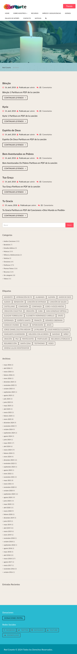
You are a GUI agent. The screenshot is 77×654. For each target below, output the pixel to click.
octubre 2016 (8, 572)
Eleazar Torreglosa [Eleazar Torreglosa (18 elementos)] (13, 316)
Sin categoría (8, 275)
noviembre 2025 (9, 385)
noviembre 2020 (9, 487)
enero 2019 (7, 535)
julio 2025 (7, 399)
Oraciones (7, 262)
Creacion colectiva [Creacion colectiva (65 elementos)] (13, 311)
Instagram (37, 630)
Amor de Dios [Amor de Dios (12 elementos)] (65, 297)
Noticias (38, 18)
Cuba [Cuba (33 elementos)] (40, 311)
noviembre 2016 (9, 569)
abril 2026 (7, 368)
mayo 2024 (7, 443)
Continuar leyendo (15, 98)
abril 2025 (7, 409)
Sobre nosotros (20, 13)
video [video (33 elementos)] (51, 343)
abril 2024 (7, 446)
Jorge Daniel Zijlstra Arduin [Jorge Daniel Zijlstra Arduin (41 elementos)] (17, 329)
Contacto (27, 18)
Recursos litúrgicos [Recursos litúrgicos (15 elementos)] (60, 339)
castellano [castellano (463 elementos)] (9, 306)
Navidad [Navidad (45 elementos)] (56, 334)
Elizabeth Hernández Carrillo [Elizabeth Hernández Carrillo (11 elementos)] (40, 316)
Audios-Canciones (10, 241)
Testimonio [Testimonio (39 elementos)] (39, 343)
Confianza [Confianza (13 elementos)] (37, 306)
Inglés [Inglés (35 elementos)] (25, 325)
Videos (6, 279)
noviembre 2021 (9, 477)
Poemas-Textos (9, 268)
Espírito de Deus (11, 130)
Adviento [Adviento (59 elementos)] (8, 297)
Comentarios (47, 87)
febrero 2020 (8, 514)
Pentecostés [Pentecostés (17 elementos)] (28, 339)
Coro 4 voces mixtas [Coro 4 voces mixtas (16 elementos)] (54, 306)
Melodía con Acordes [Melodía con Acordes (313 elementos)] (38, 334)
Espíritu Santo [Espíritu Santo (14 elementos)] (24, 320)
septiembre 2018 (9, 545)
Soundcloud (11, 635)
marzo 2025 (8, 412)
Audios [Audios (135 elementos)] (7, 302)
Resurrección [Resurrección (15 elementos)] (10, 343)
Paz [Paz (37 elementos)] (17, 339)
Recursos (34, 13)
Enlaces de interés (12, 18)
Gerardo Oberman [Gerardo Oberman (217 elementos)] (53, 320)
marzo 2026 (8, 371)
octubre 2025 (8, 388)
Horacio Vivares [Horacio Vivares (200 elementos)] (11, 325)
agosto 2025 (8, 395)
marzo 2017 (8, 565)
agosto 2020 (8, 497)
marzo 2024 (8, 450)
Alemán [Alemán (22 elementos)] (51, 297)
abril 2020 (7, 507)
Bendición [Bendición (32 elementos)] (18, 302)
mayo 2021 (7, 480)
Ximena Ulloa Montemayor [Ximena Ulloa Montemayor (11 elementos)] (16, 348)
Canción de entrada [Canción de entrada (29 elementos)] (36, 302)
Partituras (7, 265)
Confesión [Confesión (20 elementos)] (23, 306)
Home (7, 13)
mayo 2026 (7, 365)
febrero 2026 (8, 375)
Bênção (6, 83)
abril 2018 (7, 555)
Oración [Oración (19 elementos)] (8, 339)
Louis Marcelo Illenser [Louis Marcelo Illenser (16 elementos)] (58, 329)
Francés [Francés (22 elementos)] (38, 320)
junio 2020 (7, 501)
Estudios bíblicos (9, 248)
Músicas (6, 251)
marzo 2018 (8, 558)
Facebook (9, 630)
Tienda (69, 6)
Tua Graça (7, 177)
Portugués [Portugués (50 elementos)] (42, 339)
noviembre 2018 (9, 538)
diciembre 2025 (9, 382)
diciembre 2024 (9, 422)
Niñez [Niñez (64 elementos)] (66, 334)
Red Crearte (6, 67)
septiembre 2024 (9, 433)
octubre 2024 (8, 429)
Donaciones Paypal (13, 618)
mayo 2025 (7, 405)
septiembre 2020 (9, 494)
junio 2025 (7, 402)
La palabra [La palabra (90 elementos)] (39, 329)
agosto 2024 (8, 436)
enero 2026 (7, 378)
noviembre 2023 (9, 463)
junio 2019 (7, 521)
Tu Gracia (7, 201)
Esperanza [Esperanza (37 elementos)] (9, 320)
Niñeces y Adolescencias (51, 13)
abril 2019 (7, 528)
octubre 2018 (8, 541)
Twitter (23, 630)
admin (32, 87)
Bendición (7, 245)
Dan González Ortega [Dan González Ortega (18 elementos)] (56, 311)
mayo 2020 (7, 504)
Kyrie (5, 106)
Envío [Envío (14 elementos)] (60, 316)
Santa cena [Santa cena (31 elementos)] (25, 343)
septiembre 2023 (9, 467)
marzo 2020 (8, 511)
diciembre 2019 (9, 518)
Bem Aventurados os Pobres (18, 153)
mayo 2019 (7, 524)
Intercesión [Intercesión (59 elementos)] (37, 325)
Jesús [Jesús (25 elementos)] (49, 325)
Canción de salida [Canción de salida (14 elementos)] (58, 302)
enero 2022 (7, 473)
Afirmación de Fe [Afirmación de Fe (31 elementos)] (24, 297)
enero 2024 (7, 456)
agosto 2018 (8, 548)
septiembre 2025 (9, 392)
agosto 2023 (8, 470)
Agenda (68, 13)
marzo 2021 (8, 484)
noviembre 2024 (9, 426)
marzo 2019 (8, 531)
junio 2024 (7, 439)
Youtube (52, 630)
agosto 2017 (8, 562)
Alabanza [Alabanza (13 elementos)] (40, 297)
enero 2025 (7, 419)
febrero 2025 (8, 416)
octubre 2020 (8, 490)
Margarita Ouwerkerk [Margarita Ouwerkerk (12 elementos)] (14, 334)
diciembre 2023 (9, 460)
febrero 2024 (8, 453)
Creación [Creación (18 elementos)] (30, 311)
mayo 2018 (7, 552)
